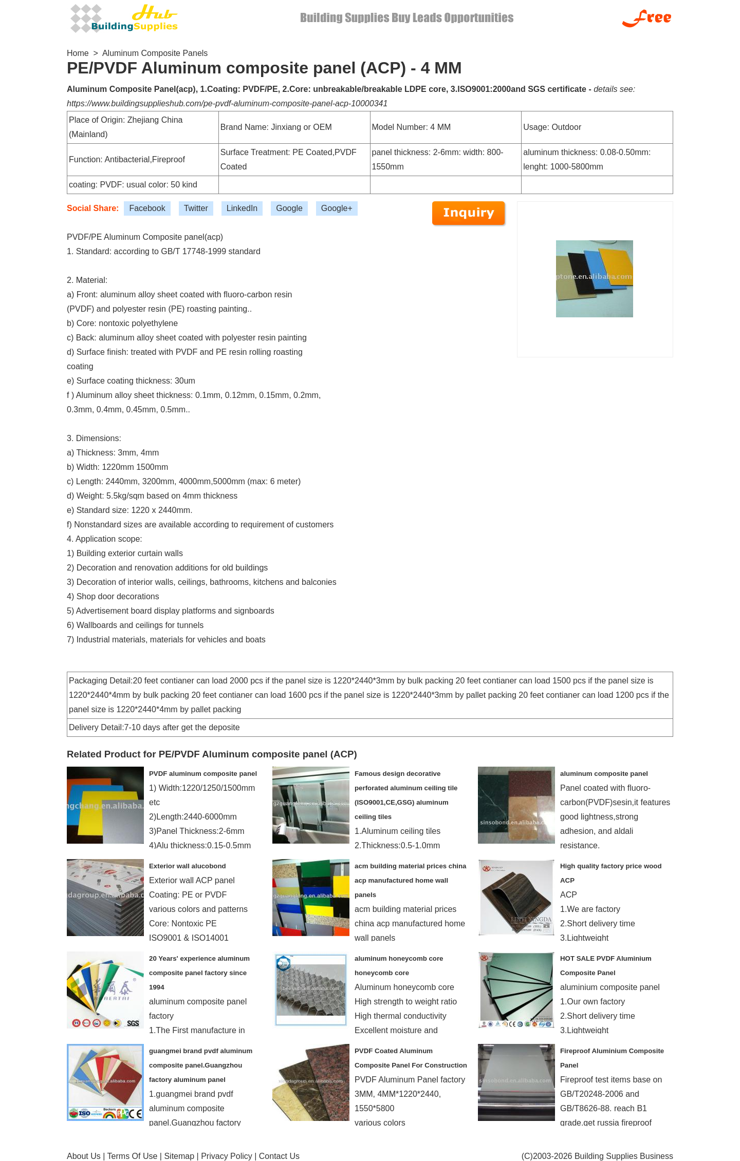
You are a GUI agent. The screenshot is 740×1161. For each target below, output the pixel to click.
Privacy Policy (226, 1156)
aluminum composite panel (604, 773)
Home (78, 53)
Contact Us (279, 1156)
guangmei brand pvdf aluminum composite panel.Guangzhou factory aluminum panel (200, 1065)
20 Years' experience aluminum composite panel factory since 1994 (199, 973)
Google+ (337, 208)
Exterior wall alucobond (187, 866)
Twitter (196, 208)
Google (289, 208)
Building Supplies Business (624, 1156)
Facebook (147, 208)
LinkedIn (242, 208)
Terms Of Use (132, 1156)
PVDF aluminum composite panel (203, 773)
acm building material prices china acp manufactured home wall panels (410, 880)
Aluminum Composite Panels (155, 53)
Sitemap (179, 1156)
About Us (84, 1156)
